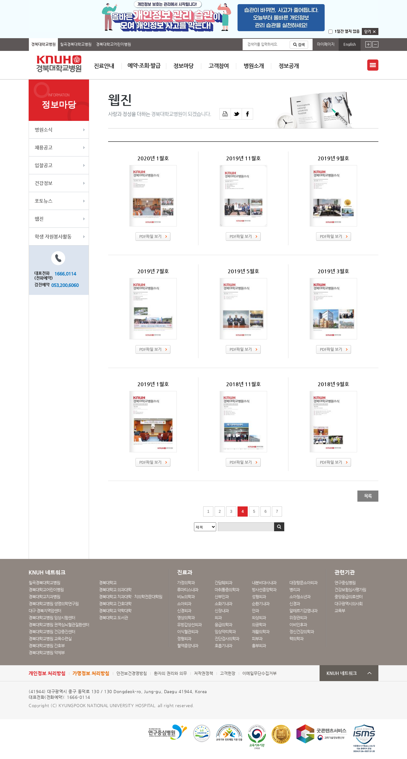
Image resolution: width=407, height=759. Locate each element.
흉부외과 (259, 645)
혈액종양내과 (187, 645)
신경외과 (184, 610)
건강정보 (43, 183)
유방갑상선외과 (189, 624)
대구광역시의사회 (348, 603)
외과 (218, 617)
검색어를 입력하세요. (262, 44)
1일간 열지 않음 (347, 31)
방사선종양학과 (264, 589)
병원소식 (43, 129)
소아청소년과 (299, 596)
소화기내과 (223, 603)
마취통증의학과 (227, 589)
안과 (255, 610)
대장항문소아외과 (303, 582)
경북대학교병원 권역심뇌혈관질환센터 (59, 624)
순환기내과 (260, 603)
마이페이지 (326, 44)
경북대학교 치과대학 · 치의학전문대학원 (130, 596)
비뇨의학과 (186, 596)
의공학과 (259, 624)
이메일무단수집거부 (259, 673)
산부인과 (222, 596)
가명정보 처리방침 (90, 673)
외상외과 (259, 617)
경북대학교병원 (43, 44)
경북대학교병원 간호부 (47, 645)
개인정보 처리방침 (47, 673)
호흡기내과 (223, 645)
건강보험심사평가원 (350, 589)
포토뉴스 (43, 201)
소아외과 (184, 603)
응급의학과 (223, 624)
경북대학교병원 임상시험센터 (52, 617)
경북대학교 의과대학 (115, 589)
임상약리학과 (225, 631)
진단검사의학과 (227, 638)
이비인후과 (298, 624)
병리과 (294, 589)
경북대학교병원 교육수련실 (50, 638)
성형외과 (259, 596)
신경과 (294, 603)
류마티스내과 (187, 589)
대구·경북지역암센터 (45, 610)
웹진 (39, 218)
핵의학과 (296, 638)
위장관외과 (298, 617)
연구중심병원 (345, 582)
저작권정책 (203, 673)
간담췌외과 (223, 582)
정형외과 (184, 638)
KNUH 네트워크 (342, 673)
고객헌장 (227, 673)
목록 (368, 495)
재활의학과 (260, 631)
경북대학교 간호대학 (115, 603)
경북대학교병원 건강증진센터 (52, 631)
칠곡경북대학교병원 (76, 44)
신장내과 (222, 610)
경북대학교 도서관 (113, 617)
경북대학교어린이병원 (113, 44)
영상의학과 (186, 617)
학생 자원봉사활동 (53, 236)
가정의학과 (186, 582)
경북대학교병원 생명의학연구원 (54, 603)
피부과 (257, 638)
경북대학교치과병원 (44, 596)
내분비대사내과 (264, 582)
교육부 (340, 610)
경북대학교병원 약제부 (47, 652)
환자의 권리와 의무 (170, 673)
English (349, 44)
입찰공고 (43, 165)
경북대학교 (107, 582)
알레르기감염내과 (303, 610)
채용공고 (43, 147)
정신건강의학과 (301, 631)
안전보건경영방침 (131, 673)
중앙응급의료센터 (348, 596)
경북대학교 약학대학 (115, 610)
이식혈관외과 (187, 631)
